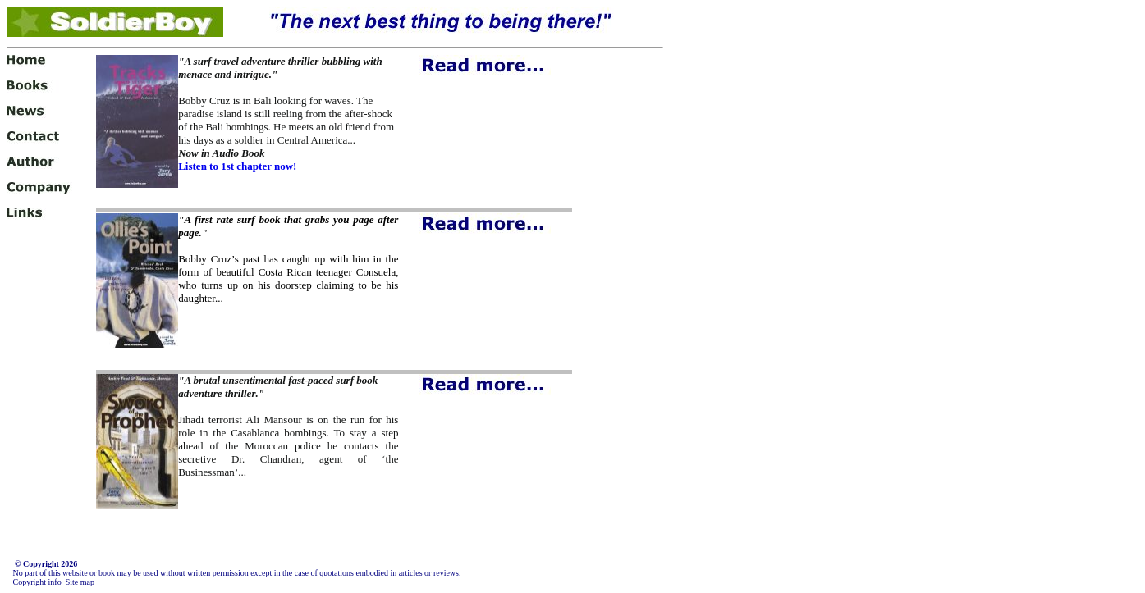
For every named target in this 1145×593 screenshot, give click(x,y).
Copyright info (37, 581)
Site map (80, 581)
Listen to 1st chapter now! (237, 166)
